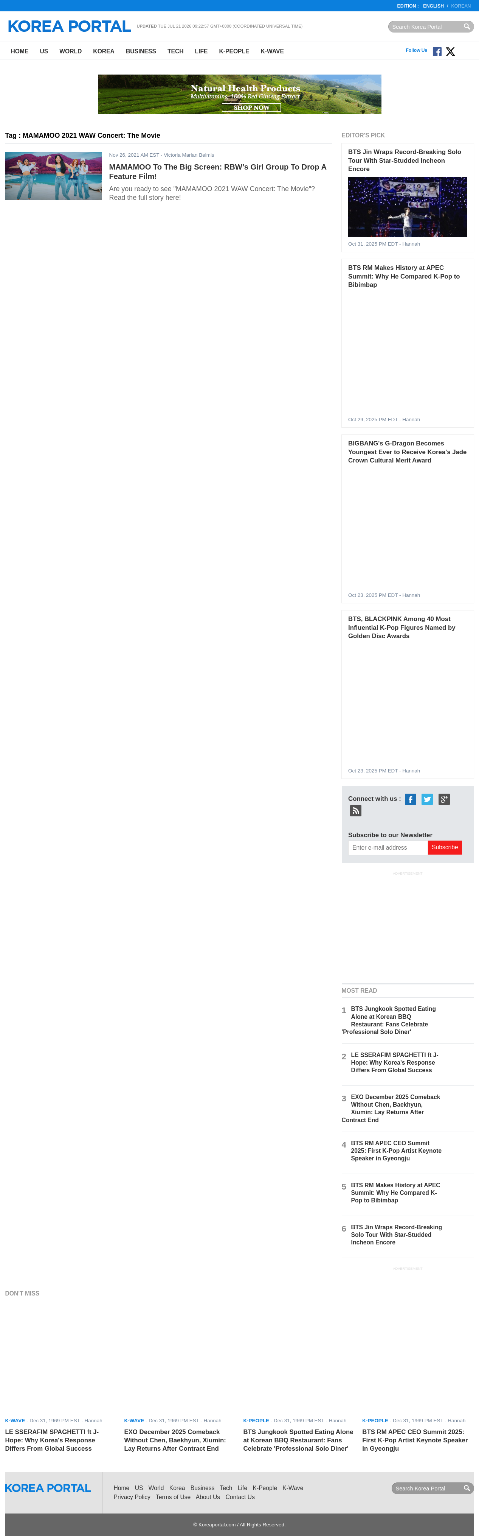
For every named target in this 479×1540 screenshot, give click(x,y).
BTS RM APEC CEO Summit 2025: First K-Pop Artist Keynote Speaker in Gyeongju (396, 1151)
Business (141, 51)
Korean (461, 6)
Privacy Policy (132, 1497)
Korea (104, 51)
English (433, 6)
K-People (234, 51)
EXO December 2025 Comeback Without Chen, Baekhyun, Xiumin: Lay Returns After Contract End (175, 1440)
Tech (175, 51)
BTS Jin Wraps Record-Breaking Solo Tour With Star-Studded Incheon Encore (404, 160)
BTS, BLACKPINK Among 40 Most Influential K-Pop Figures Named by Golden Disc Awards (401, 627)
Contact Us (240, 1497)
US (44, 51)
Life (201, 51)
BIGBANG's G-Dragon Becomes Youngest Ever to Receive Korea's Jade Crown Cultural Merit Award (407, 452)
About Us (208, 1497)
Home (20, 51)
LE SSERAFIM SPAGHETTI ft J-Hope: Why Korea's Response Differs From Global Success (395, 1062)
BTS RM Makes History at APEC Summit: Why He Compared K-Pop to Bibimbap (404, 276)
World (70, 51)
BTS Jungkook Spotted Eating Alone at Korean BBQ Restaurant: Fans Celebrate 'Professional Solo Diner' (298, 1440)
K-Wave (272, 51)
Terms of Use (173, 1497)
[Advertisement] (408, 926)
